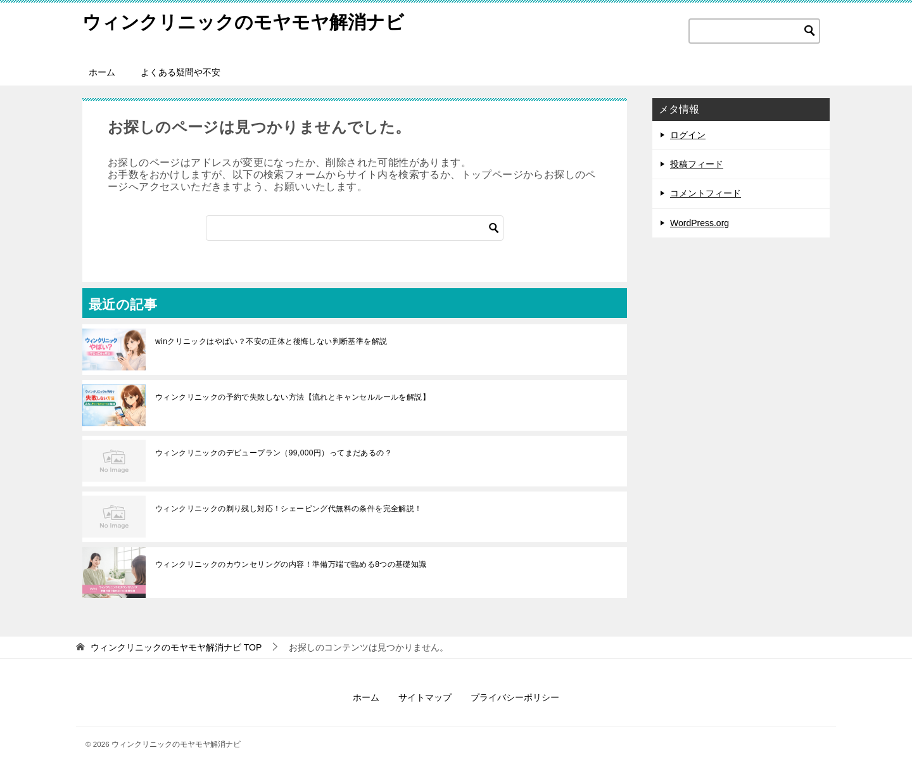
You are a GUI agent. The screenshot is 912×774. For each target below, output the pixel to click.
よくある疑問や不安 (180, 72)
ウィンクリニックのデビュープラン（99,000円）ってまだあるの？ (273, 452)
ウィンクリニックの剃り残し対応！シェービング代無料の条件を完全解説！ (288, 508)
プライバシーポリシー (515, 697)
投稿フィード (696, 164)
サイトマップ (425, 697)
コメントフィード (705, 193)
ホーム (102, 72)
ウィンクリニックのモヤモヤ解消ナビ (248, 21)
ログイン (688, 135)
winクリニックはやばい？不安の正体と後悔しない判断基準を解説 (271, 341)
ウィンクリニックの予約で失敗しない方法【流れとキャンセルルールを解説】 (292, 397)
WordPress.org (699, 223)
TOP (176, 647)
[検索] (355, 228)
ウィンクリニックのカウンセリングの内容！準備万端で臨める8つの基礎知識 (291, 564)
